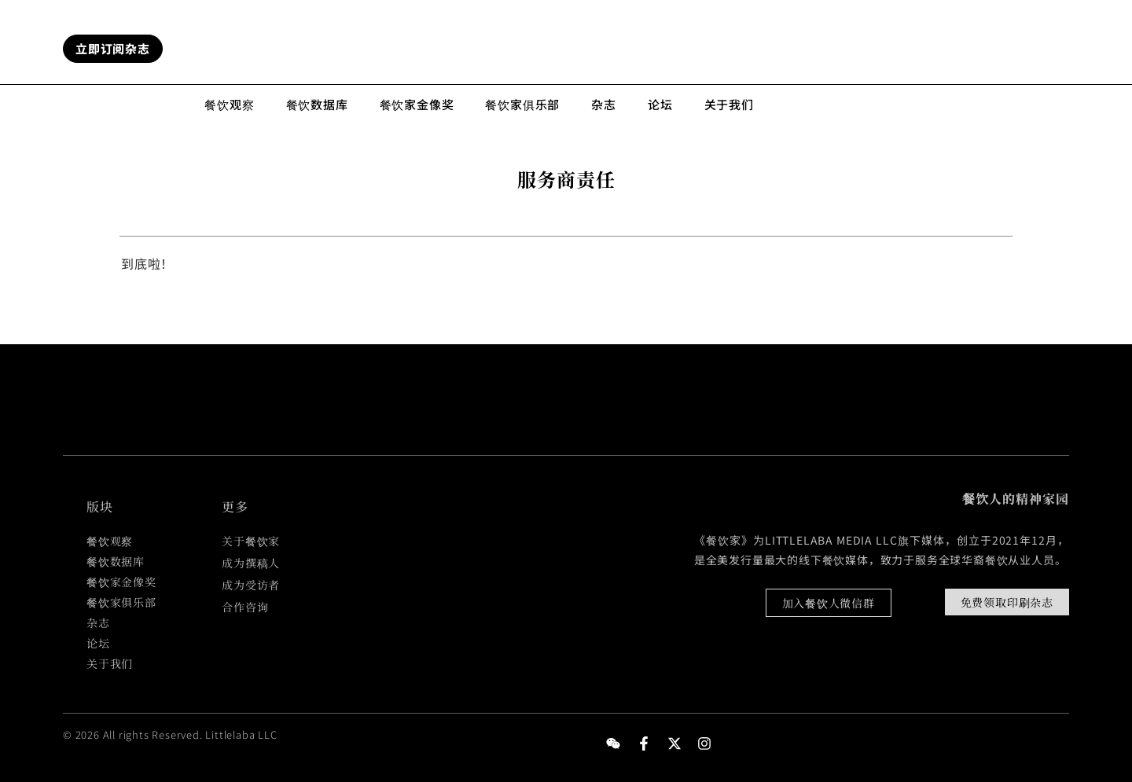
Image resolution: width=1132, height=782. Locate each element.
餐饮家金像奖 (417, 104)
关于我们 (729, 104)
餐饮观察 (229, 104)
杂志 (603, 104)
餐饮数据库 (317, 104)
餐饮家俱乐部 (522, 104)
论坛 (660, 104)
